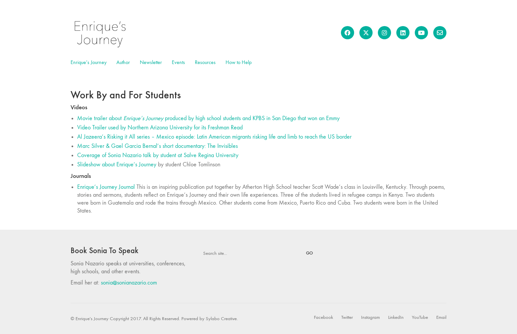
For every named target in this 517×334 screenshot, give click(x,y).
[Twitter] (347, 317)
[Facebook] (323, 317)
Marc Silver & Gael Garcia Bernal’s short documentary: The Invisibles (157, 146)
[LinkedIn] (396, 317)
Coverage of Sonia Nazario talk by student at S (157, 155)
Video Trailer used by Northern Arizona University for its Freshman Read (160, 127)
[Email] (441, 317)
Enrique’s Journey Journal (106, 187)
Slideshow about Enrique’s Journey (116, 164)
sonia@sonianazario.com (129, 282)
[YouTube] (420, 317)
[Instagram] (370, 317)
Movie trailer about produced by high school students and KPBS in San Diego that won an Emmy (208, 118)
